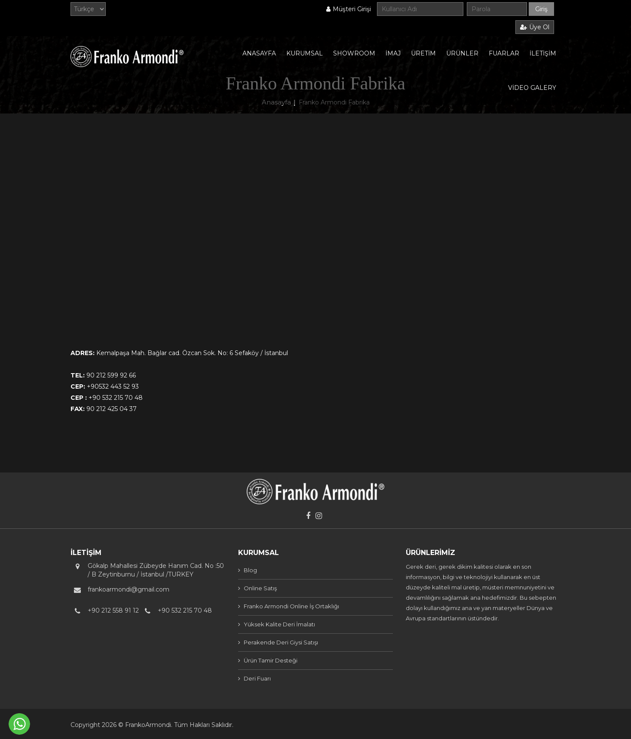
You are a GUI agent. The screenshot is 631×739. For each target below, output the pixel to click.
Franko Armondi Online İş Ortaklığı (291, 606)
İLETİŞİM (543, 53)
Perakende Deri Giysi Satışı (281, 642)
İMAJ (393, 53)
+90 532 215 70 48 (116, 398)
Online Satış (260, 588)
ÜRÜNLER (462, 53)
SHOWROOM (354, 53)
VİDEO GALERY (532, 88)
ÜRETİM (423, 53)
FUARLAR (504, 53)
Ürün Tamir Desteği (270, 660)
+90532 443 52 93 (113, 386)
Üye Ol (534, 27)
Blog (250, 570)
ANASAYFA (259, 53)
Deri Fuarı (257, 678)
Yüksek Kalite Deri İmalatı (279, 624)
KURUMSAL (304, 53)
